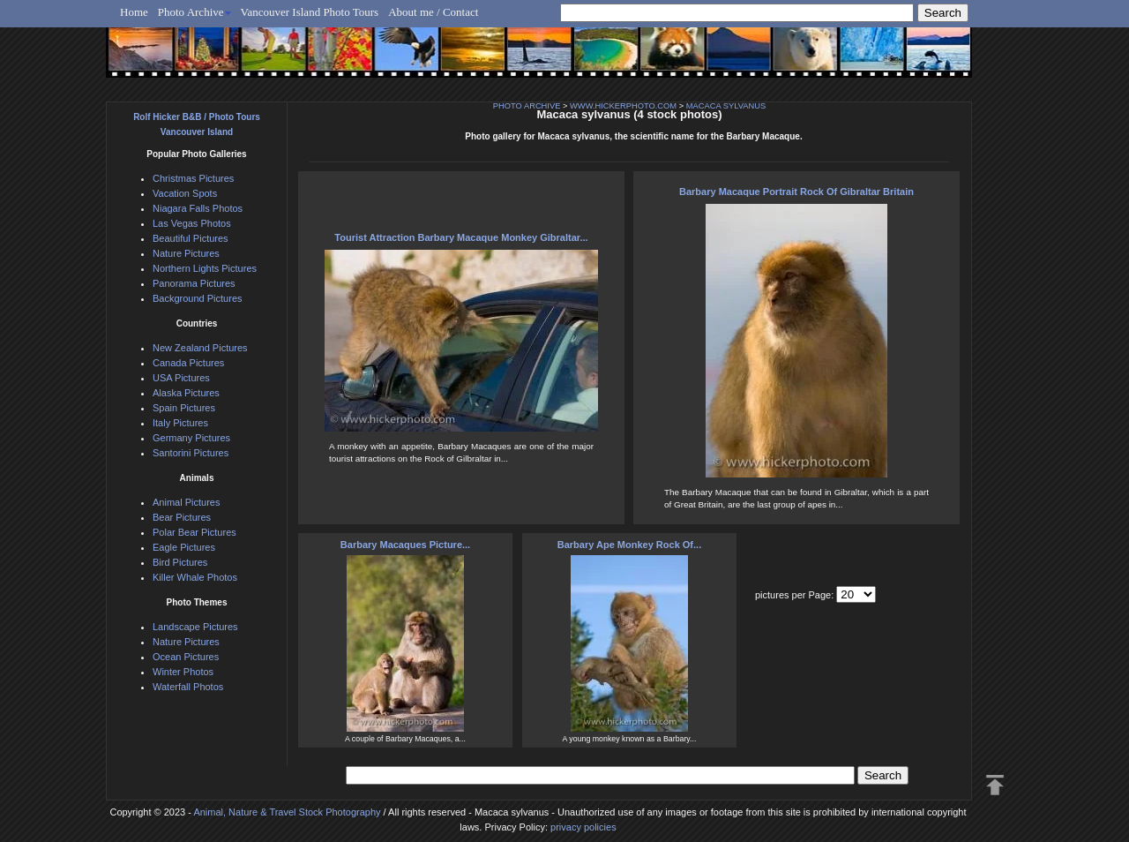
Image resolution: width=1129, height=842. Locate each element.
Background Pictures (198, 298)
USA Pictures (181, 377)
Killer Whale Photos (195, 577)
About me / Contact (433, 12)
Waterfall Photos (188, 686)
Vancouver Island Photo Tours (310, 12)
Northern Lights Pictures (205, 268)
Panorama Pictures (194, 283)
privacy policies (583, 827)
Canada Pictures (188, 362)
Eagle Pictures (184, 547)
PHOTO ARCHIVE (527, 105)
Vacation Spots (185, 193)
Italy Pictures (180, 422)
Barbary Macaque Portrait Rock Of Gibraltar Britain (796, 191)
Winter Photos (183, 671)
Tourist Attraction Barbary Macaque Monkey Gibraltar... (460, 237)
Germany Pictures (191, 437)
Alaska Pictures (186, 392)
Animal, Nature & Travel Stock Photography (286, 812)
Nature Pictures (186, 253)
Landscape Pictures (195, 626)
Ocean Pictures (186, 656)
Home (134, 12)
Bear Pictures (182, 517)
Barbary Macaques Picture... (405, 544)
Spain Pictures (184, 407)
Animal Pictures (186, 502)
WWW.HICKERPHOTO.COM (623, 105)
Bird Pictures (180, 562)
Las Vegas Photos (192, 223)
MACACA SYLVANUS (726, 105)
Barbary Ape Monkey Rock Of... (629, 544)
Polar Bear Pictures (194, 532)
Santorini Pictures (190, 452)
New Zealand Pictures (200, 347)
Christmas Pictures (193, 178)
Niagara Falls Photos (198, 208)
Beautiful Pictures (190, 238)
